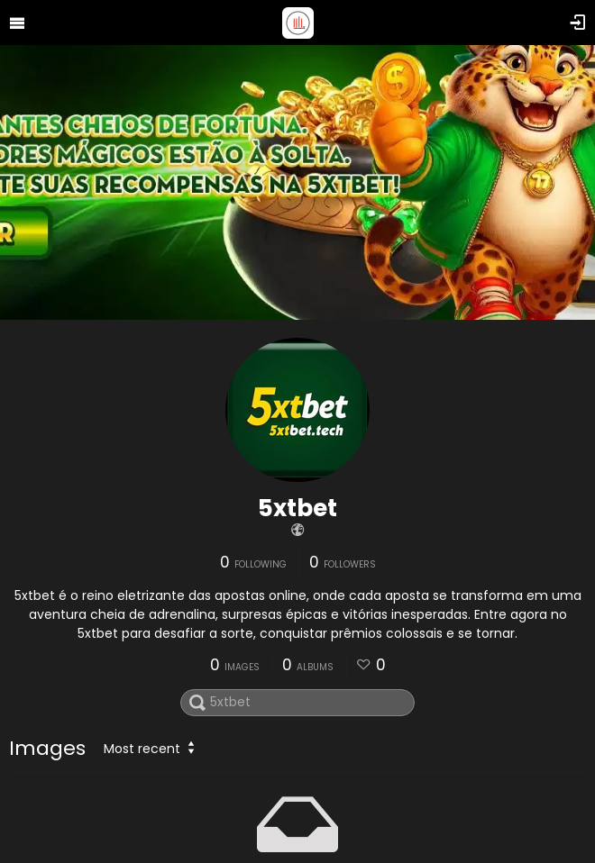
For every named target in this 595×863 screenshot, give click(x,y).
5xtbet (297, 508)
